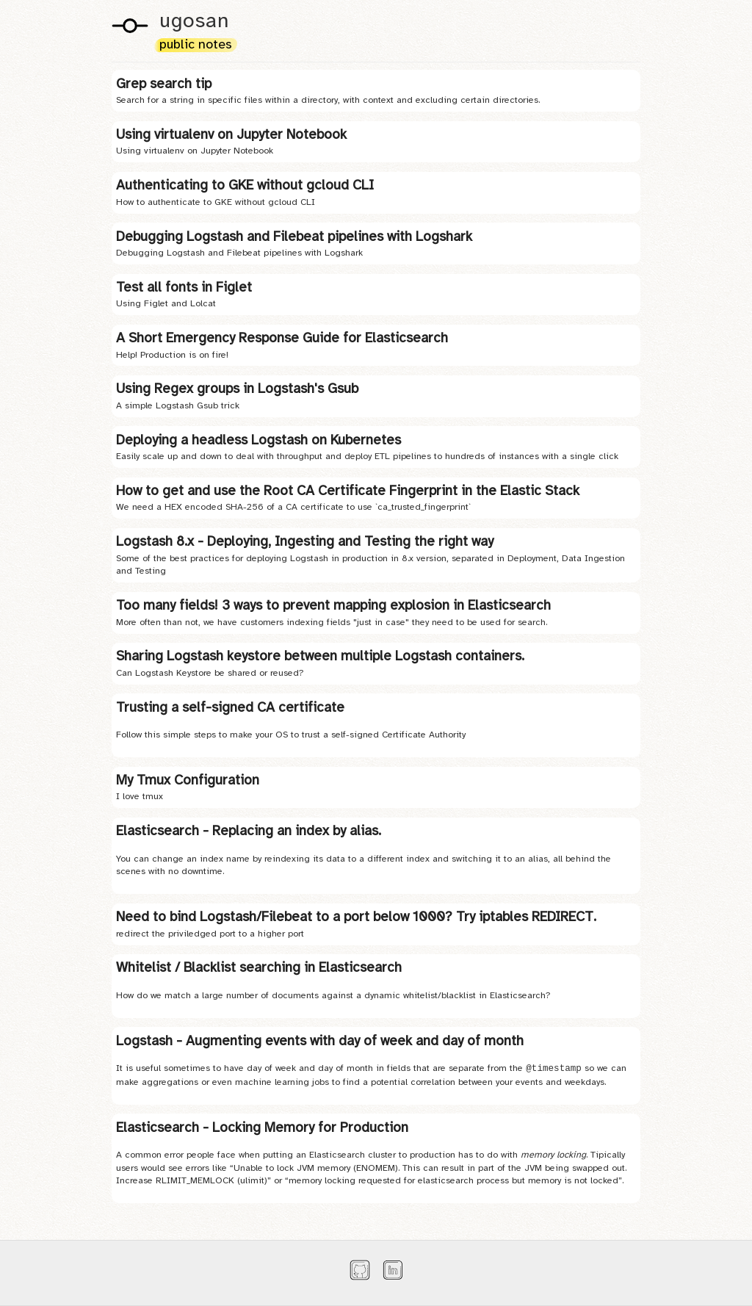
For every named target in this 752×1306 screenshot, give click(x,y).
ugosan (194, 21)
